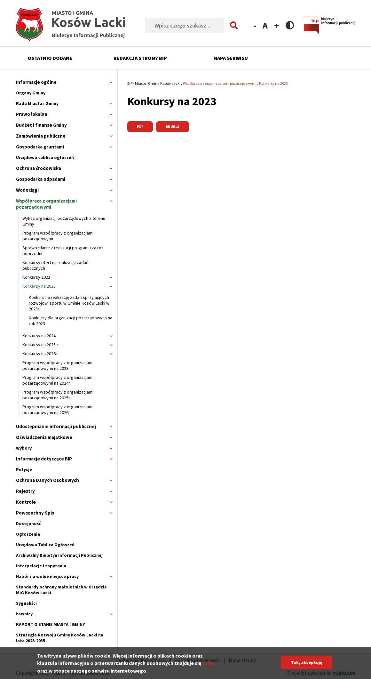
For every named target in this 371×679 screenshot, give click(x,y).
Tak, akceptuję (306, 665)
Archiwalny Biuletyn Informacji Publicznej (59, 555)
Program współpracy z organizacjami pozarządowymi (57, 236)
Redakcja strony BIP (140, 58)
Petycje (24, 469)
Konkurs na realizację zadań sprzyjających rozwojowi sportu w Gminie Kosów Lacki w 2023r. (69, 303)
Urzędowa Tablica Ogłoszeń (45, 544)
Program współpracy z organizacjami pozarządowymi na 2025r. (57, 395)
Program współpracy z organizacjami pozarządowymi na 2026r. (57, 409)
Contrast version (290, 25)
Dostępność (28, 523)
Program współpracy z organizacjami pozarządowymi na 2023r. (57, 365)
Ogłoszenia (28, 534)
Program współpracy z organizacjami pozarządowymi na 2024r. (57, 380)
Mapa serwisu (230, 58)
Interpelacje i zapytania (41, 566)
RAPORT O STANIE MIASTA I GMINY (50, 624)
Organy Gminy (30, 93)
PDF (140, 126)
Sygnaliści (26, 603)
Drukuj (172, 126)
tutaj (208, 665)
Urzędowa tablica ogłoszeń (45, 157)
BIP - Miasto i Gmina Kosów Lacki (153, 83)
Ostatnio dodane (50, 58)
